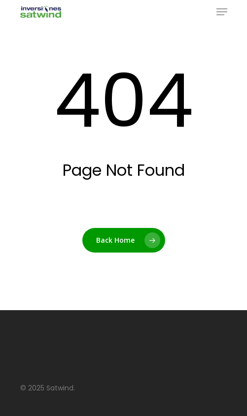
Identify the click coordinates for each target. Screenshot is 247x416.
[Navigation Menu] (221, 12)
